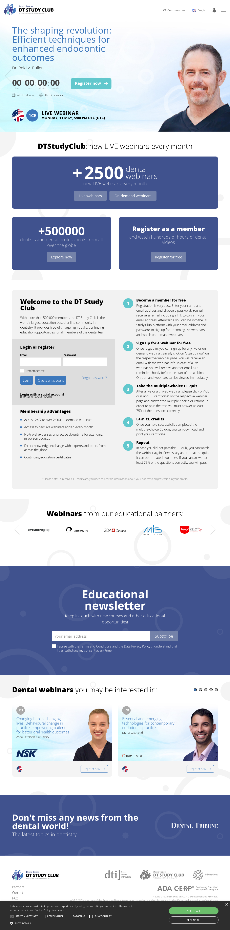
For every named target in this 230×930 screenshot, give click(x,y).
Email (23, 345)
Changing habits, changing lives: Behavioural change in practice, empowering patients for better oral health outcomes (42, 715)
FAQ (15, 888)
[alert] (115, 915)
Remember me (35, 361)
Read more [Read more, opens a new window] (58, 910)
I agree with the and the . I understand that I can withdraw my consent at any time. (117, 638)
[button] (195, 679)
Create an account (51, 370)
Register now (92, 759)
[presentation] (8, 70)
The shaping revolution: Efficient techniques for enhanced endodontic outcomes (61, 43)
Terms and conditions (27, 899)
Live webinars (90, 185)
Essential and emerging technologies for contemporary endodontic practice (148, 713)
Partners (18, 876)
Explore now (61, 246)
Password (69, 345)
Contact (17, 882)
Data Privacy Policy (137, 636)
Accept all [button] (193, 910)
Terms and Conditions (96, 636)
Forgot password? (94, 368)
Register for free (168, 246)
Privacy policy (21, 893)
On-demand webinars (132, 185)
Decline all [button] (194, 920)
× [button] (226, 904)
